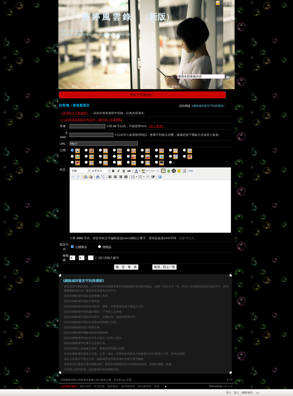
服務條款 (112, 386)
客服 (157, 386)
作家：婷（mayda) (72, 30)
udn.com (227, 386)
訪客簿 (149, 86)
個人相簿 (124, 86)
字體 (74, 170)
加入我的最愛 (103, 34)
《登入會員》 (156, 126)
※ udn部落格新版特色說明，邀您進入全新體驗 (91, 119)
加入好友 (66, 34)
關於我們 (85, 386)
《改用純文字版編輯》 (75, 113)
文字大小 (97, 170)
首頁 (75, 86)
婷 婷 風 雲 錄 (107, 16)
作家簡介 (174, 86)
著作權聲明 (128, 386)
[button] (81, 170)
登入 (228, 392)
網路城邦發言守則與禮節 (208, 105)
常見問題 (99, 386)
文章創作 (98, 86)
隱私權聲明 (144, 386)
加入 (236, 392)
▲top (229, 379)
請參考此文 (186, 238)
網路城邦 (226, 3)
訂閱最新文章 (122, 34)
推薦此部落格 (83, 34)
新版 (157, 16)
